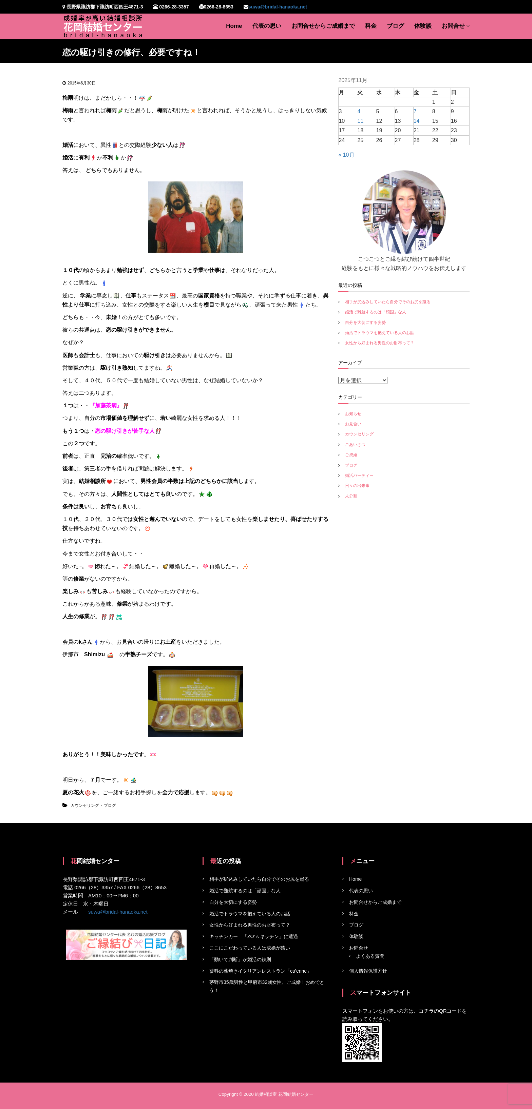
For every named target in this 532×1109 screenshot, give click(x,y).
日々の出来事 (357, 485)
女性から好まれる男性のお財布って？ (379, 343)
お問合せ (453, 26)
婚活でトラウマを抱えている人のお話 (379, 332)
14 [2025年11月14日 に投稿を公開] (417, 121)
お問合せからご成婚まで (323, 26)
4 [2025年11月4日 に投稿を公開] (358, 111)
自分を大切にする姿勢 (365, 322)
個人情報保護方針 (368, 971)
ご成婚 (351, 454)
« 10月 (346, 155)
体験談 (423, 26)
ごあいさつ (355, 444)
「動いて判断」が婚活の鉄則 (240, 959)
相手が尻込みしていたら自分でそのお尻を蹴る (388, 301)
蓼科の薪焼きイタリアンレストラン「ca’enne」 (260, 971)
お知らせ (353, 413)
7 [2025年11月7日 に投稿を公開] (415, 111)
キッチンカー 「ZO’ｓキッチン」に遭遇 (253, 936)
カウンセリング (85, 805)
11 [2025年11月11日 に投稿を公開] (360, 121)
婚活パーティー (359, 475)
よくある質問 (370, 956)
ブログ (395, 26)
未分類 (351, 496)
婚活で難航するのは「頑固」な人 (375, 312)
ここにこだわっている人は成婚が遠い (249, 948)
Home (234, 26)
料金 (371, 26)
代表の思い (266, 26)
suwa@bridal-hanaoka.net (277, 6)
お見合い (353, 424)
